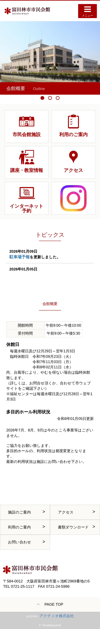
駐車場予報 (19, 257)
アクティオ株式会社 (56, 616)
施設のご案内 (19, 512)
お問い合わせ (19, 542)
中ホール (30, 88)
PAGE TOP (50, 604)
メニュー (87, 11)
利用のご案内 (19, 527)
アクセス (66, 512)
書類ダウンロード (73, 527)
